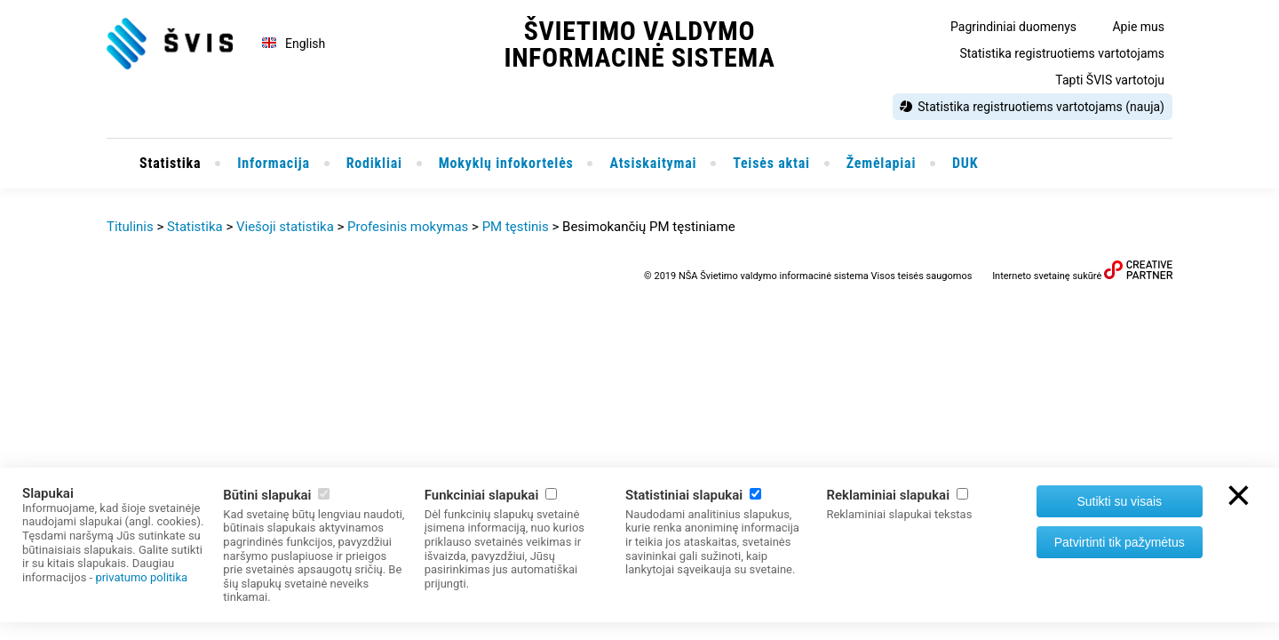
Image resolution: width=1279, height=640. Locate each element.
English (305, 43)
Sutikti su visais (1119, 501)
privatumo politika (141, 577)
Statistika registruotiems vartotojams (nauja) (1041, 107)
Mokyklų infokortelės (506, 163)
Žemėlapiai (881, 163)
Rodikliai (374, 163)
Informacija (273, 163)
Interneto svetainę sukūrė (1046, 276)
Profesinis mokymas (407, 227)
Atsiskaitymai (652, 163)
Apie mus (1138, 27)
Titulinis (130, 227)
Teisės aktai (771, 163)
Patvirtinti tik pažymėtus (1119, 542)
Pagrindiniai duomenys (1013, 27)
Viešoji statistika (285, 227)
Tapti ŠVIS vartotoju (1109, 80)
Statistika (170, 163)
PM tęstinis (515, 227)
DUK (965, 163)
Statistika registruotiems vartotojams (1061, 53)
